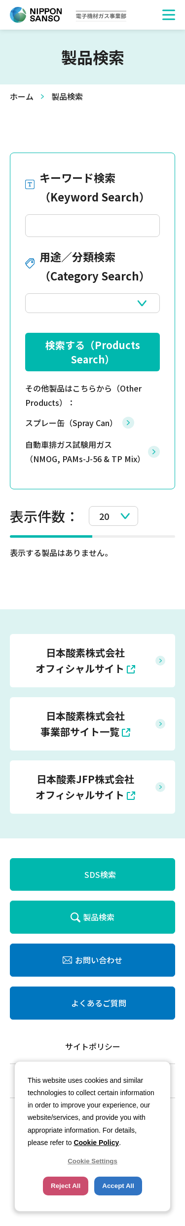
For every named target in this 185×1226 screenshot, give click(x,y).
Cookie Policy (96, 1143)
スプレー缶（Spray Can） (71, 423)
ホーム (22, 96)
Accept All (118, 1185)
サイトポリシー (92, 1046)
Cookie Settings (92, 1161)
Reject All (65, 1185)
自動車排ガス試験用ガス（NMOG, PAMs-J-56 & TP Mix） (85, 451)
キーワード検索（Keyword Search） (94, 187)
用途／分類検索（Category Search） (94, 266)
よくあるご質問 (98, 1003)
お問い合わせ (98, 960)
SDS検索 (100, 874)
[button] (168, 15)
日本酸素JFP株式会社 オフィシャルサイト (85, 787)
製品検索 (98, 917)
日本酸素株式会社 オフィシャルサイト (80, 660)
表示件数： (44, 516)
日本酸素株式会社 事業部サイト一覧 (82, 724)
